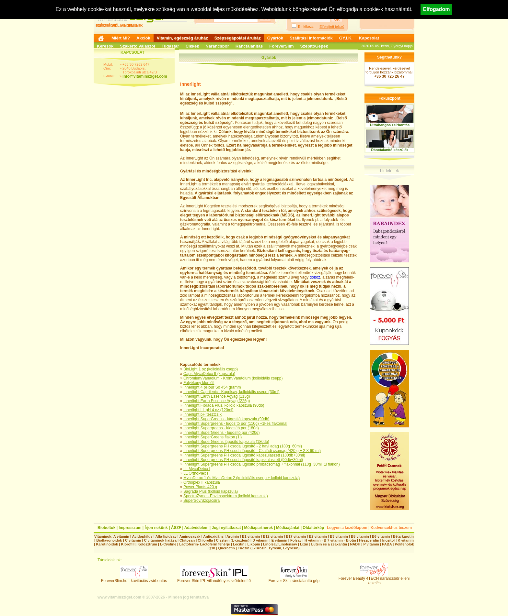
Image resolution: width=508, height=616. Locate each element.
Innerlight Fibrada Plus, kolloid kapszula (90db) (223, 405)
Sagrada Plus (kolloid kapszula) (210, 491)
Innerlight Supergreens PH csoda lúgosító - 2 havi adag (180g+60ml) (242, 446)
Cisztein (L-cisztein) (232, 540)
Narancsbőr (217, 46)
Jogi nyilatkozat (226, 527)
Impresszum (130, 527)
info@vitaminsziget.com (144, 76)
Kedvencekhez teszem (391, 527)
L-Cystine (168, 544)
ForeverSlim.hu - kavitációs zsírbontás (134, 579)
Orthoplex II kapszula (201, 482)
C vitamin (133, 540)
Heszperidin (369, 540)
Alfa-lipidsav (165, 536)
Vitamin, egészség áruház (182, 38)
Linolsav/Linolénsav (280, 544)
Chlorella (205, 540)
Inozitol (388, 540)
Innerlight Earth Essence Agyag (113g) (216, 396)
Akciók (143, 38)
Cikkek (192, 46)
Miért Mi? (120, 38)
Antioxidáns (213, 536)
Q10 (211, 548)
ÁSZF (176, 527)
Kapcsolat (369, 38)
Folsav (296, 540)
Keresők (105, 46)
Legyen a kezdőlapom (347, 527)
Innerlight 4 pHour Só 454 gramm (212, 387)
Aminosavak (190, 536)
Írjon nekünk (155, 527)
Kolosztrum (147, 544)
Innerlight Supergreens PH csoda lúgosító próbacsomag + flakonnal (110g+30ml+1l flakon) (261, 464)
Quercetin (226, 548)
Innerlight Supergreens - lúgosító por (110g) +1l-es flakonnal (235, 423)
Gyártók (275, 38)
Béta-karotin (403, 536)
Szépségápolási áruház (237, 38)
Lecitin (238, 544)
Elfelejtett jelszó (331, 26)
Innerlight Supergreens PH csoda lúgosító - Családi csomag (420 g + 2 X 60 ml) (252, 450)
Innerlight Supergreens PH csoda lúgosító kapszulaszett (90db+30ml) (243, 459)
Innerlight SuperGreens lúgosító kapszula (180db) (226, 441)
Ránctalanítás (249, 46)
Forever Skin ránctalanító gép (294, 579)
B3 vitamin (339, 536)
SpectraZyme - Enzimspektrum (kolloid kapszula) (225, 496)
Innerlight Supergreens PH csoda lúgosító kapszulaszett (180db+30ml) (244, 455)
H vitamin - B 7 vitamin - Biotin (330, 540)
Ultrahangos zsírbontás (390, 125)
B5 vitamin (360, 536)
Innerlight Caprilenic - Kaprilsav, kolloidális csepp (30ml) (231, 392)
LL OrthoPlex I (195, 473)
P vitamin (371, 544)
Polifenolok (404, 544)
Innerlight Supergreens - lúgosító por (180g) (221, 428)
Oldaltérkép (313, 527)
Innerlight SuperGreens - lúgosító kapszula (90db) (226, 419)
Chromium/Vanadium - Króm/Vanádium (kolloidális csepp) (233, 378)
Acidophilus (142, 536)
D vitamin (260, 540)
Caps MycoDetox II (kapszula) (209, 373)
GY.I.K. (345, 38)
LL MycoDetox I (196, 469)
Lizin (304, 544)
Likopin (254, 544)
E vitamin (279, 540)
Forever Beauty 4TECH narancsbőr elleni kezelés (374, 579)
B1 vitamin (251, 536)
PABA (387, 544)
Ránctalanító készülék (390, 150)
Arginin (232, 536)
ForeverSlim (281, 46)
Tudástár (170, 46)
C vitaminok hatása (160, 540)
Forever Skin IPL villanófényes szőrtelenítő (214, 579)
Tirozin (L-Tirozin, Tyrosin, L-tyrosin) (269, 548)
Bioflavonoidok (109, 540)
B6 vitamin (381, 536)
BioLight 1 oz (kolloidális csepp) (210, 369)
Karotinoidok (107, 544)
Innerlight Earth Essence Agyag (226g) (216, 401)
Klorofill (127, 544)
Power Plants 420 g (200, 487)
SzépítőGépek (314, 46)
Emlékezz (306, 26)
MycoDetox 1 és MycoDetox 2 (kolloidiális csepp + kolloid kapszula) (241, 478)
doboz (315, 277)
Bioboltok (106, 527)
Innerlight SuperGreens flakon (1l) (212, 437)
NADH (355, 544)
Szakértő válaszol (137, 46)
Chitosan (187, 540)
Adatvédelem (196, 527)
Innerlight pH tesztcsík (202, 414)
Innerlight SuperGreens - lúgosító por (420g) (221, 432)
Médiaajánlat (287, 527)
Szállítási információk (311, 38)
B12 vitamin (273, 536)
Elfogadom (436, 9)
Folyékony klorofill (198, 382)
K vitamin (406, 540)
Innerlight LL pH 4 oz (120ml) (208, 410)
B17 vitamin (296, 536)
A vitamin (121, 536)
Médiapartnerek (258, 527)
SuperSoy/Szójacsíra (201, 500)
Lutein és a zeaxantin (329, 544)
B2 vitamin (318, 536)
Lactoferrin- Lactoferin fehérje (204, 544)
